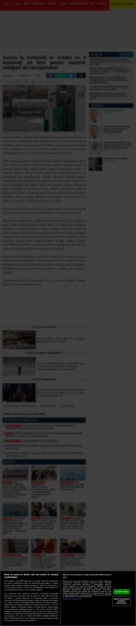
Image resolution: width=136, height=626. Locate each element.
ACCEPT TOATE (121, 592)
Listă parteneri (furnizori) (72, 599)
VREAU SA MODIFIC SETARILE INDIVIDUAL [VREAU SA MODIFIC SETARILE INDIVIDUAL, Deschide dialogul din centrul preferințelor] (121, 601)
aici (34, 609)
